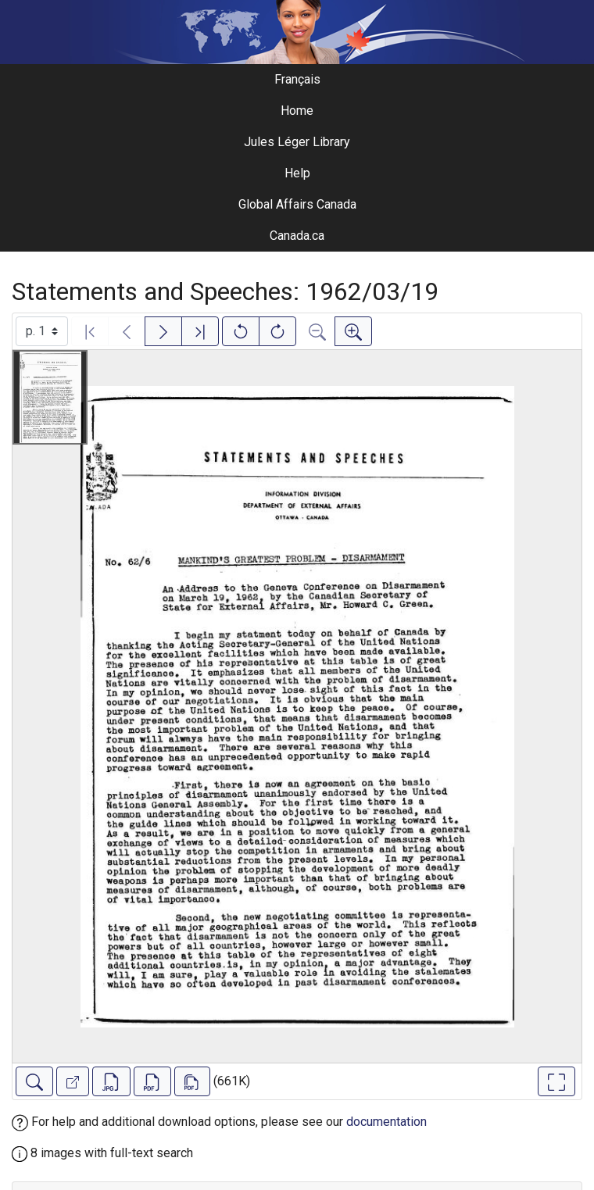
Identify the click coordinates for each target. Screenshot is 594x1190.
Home (297, 110)
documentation (386, 1121)
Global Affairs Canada (297, 204)
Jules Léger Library (297, 141)
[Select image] (42, 331)
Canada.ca (297, 235)
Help (297, 173)
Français (297, 79)
